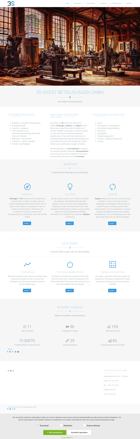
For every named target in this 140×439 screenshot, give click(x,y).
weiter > (27, 223)
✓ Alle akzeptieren (55, 432)
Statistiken (66, 425)
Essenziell (43, 425)
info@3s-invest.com (110, 389)
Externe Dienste (91, 425)
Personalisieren (67, 437)
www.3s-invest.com (110, 394)
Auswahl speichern (79, 432)
